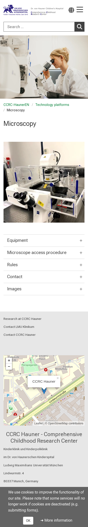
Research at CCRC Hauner (23, 319)
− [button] (9, 367)
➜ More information (56, 520)
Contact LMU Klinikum (19, 327)
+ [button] (9, 360)
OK (28, 521)
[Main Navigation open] (79, 10)
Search (80, 26)
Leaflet (38, 423)
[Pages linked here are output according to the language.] (71, 10)
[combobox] (44, 27)
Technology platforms (52, 105)
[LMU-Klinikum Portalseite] (20, 10)
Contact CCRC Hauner (20, 335)
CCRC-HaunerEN (16, 105)
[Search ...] (39, 27)
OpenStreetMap (58, 423)
